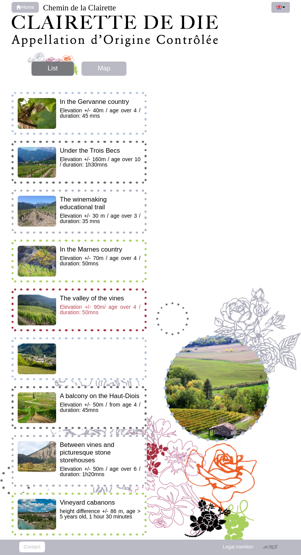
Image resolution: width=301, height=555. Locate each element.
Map (104, 68)
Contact (32, 547)
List (53, 68)
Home (25, 7)
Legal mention (238, 547)
